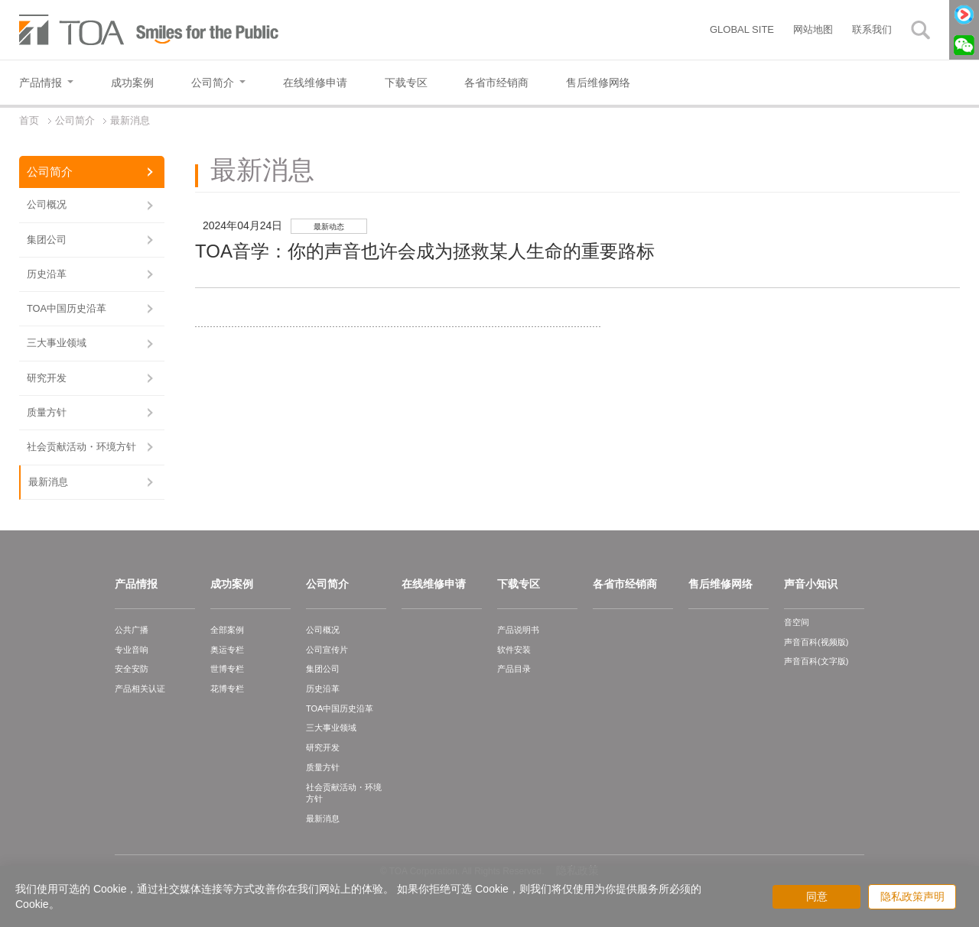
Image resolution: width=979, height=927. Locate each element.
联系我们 (872, 29)
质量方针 (47, 412)
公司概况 (47, 204)
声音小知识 (811, 584)
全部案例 (227, 629)
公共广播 (131, 629)
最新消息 (48, 482)
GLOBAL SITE (742, 29)
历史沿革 (47, 274)
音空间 (796, 622)
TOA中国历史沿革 (66, 308)
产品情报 (136, 584)
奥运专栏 (227, 649)
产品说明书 (518, 629)
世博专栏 (227, 668)
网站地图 (813, 29)
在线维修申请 (434, 584)
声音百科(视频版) (816, 642)
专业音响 (131, 649)
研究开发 (47, 378)
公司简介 (50, 171)
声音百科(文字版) (816, 661)
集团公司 (47, 239)
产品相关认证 (140, 688)
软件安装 (514, 649)
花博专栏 (227, 688)
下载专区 (518, 584)
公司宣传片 (327, 649)
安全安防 (131, 668)
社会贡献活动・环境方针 (81, 446)
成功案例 (231, 584)
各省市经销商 (625, 584)
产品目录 (514, 668)
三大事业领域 (56, 342)
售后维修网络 (720, 584)
